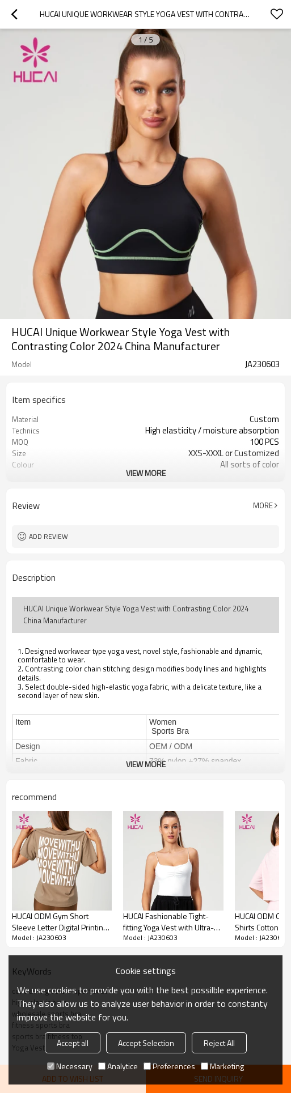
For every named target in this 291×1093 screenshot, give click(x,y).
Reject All (219, 1043)
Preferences (169, 1066)
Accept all (72, 1043)
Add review (48, 536)
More (263, 505)
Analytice (118, 1066)
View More (146, 473)
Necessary (69, 1066)
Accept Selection (146, 1043)
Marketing (222, 1066)
